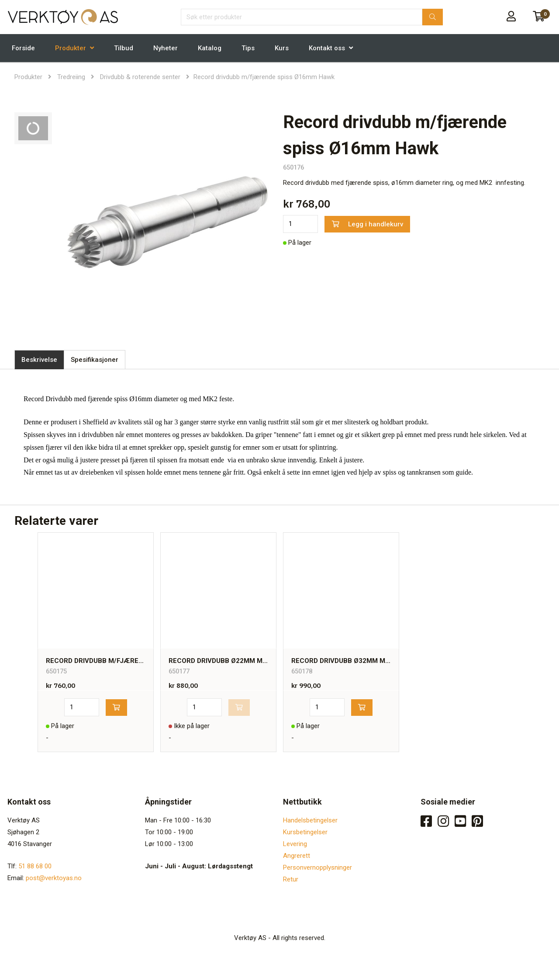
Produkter (70, 48)
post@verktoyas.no (54, 878)
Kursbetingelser (305, 832)
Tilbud (123, 48)
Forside (23, 48)
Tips (248, 48)
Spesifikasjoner (94, 360)
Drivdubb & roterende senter (140, 77)
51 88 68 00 (35, 866)
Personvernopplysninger (317, 867)
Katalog (209, 48)
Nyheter (165, 48)
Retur (290, 879)
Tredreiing (71, 77)
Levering (295, 844)
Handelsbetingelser (310, 820)
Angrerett (296, 856)
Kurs (282, 48)
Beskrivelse (39, 360)
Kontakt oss (327, 48)
